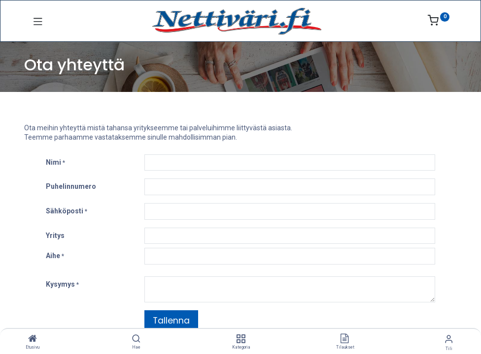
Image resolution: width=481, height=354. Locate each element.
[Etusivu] (32, 339)
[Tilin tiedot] (448, 339)
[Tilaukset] (344, 339)
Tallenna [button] (171, 320)
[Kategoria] (240, 339)
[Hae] (136, 339)
